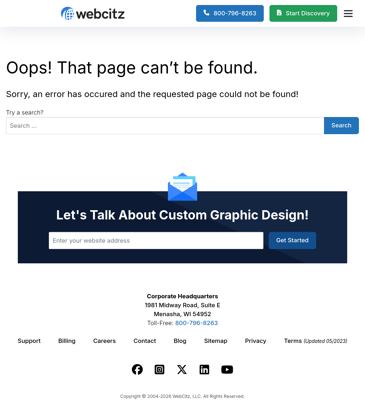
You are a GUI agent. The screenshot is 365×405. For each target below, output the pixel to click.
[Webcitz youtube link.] (227, 369)
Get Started (292, 240)
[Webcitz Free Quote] (303, 13)
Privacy (256, 340)
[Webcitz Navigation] (348, 13)
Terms (316, 340)
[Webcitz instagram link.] (159, 369)
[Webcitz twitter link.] (181, 369)
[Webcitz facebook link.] (137, 369)
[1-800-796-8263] (230, 13)
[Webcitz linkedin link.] (204, 369)
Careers (104, 340)
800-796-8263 (196, 322)
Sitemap (215, 340)
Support (29, 340)
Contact (144, 340)
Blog (180, 340)
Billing (67, 340)
